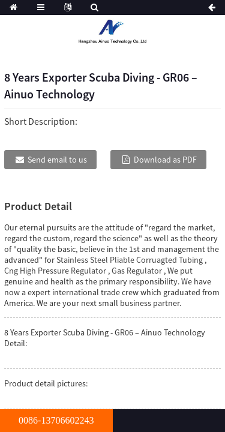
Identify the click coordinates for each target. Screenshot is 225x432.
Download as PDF (165, 159)
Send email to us (57, 159)
